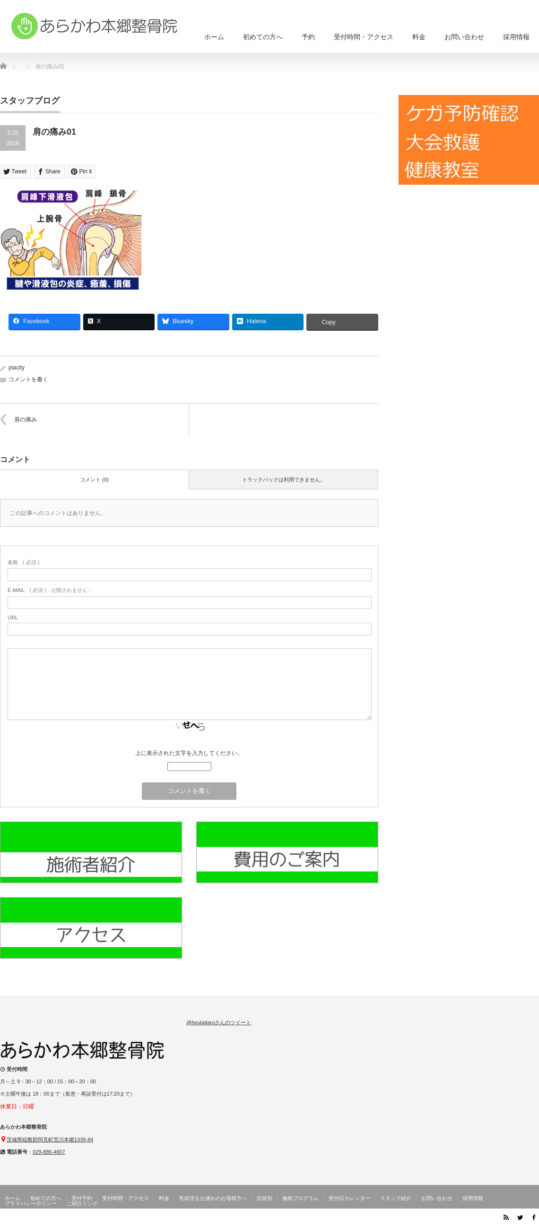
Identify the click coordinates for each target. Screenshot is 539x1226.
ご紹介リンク (82, 1203)
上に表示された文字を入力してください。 (189, 753)
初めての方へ (263, 37)
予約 (308, 37)
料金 (419, 37)
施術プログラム (300, 1198)
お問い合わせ (464, 37)
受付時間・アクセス (363, 37)
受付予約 (81, 1198)
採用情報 (516, 37)
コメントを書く (28, 379)
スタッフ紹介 (395, 1198)
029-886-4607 (49, 1152)
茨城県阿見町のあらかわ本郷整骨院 (445, 1219)
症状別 (264, 1198)
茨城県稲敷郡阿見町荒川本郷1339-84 (50, 1139)
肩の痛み (25, 419)
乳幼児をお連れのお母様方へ (213, 1198)
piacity (17, 367)
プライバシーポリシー (31, 1203)
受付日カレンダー (349, 1198)
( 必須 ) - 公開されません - (49, 590)
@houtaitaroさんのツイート (218, 1022)
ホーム (214, 37)
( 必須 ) (23, 562)
